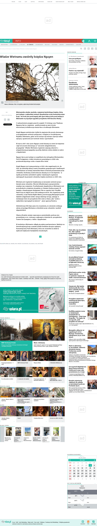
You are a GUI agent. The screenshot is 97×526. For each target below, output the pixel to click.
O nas (13, 522)
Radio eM (50, 1)
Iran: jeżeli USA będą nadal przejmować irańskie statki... (15, 277)
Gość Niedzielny (60, 1)
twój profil (89, 41)
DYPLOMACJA (6, 243)
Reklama (42, 522)
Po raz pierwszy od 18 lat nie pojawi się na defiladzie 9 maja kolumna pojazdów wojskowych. (77, 239)
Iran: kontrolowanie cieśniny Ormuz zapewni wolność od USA (77, 246)
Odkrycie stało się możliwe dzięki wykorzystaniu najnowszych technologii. (79, 340)
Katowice (82, 488)
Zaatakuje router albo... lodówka (31, 278)
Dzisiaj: (82, 457)
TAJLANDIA (32, 243)
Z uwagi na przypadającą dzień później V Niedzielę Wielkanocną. (77, 374)
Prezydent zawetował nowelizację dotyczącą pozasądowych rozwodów (76, 301)
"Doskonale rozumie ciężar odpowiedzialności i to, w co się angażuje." (81, 324)
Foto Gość (36, 522)
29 (82, 465)
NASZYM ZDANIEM (71, 52)
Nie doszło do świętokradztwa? (76, 293)
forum (13, 1)
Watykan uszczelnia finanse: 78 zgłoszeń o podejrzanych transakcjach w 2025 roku (76, 219)
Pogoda (82, 486)
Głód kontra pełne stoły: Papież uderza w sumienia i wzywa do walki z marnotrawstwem (77, 275)
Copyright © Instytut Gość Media (20, 524)
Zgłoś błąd (93, 521)
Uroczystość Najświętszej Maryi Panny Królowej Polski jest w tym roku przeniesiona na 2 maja (77, 369)
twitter (96, 49)
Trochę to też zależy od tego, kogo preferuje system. (77, 73)
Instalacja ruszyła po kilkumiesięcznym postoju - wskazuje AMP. (75, 266)
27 (74, 465)
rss (85, 49)
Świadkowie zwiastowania (73, 83)
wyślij (5, 120)
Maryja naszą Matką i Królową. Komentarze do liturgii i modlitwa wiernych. (14, 345)
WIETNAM (40, 243)
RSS (88, 521)
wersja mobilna (81, 1)
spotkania (41, 1)
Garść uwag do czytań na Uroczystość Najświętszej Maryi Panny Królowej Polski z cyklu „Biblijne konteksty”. (48, 345)
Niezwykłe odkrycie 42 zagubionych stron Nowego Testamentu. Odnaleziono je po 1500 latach (77, 333)
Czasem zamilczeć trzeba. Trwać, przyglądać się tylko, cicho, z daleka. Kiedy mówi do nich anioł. (77, 88)
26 (70, 465)
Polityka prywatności (64, 522)
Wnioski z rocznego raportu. (76, 225)
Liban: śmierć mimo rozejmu (15, 278)
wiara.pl (6, 41)
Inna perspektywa (75, 58)
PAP (16, 243)
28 (78, 465)
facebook (92, 49)
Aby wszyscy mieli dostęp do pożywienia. (76, 280)
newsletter (89, 49)
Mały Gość (70, 1)
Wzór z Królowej (39, 343)
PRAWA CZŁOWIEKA (23, 243)
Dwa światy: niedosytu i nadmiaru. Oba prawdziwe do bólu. (77, 61)
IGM (17, 522)
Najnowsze (70, 211)
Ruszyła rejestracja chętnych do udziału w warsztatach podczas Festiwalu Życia (77, 383)
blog (20, 1)
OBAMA (12, 243)
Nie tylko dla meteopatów (74, 483)
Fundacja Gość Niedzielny (52, 522)
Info (18, 40)
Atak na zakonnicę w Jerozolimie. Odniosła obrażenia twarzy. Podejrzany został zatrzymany (77, 349)
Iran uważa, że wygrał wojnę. (76, 251)
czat (26, 1)
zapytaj (33, 1)
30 (86, 465)
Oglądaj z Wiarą (4, 425)
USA (36, 243)
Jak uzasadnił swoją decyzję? (76, 306)
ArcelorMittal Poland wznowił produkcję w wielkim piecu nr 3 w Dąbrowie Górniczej (76, 259)
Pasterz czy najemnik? (76, 71)
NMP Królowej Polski (8, 343)
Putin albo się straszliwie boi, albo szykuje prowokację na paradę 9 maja (77, 232)
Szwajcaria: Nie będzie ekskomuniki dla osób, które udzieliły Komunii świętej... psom (77, 288)
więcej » (14, 365)
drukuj (9, 120)
